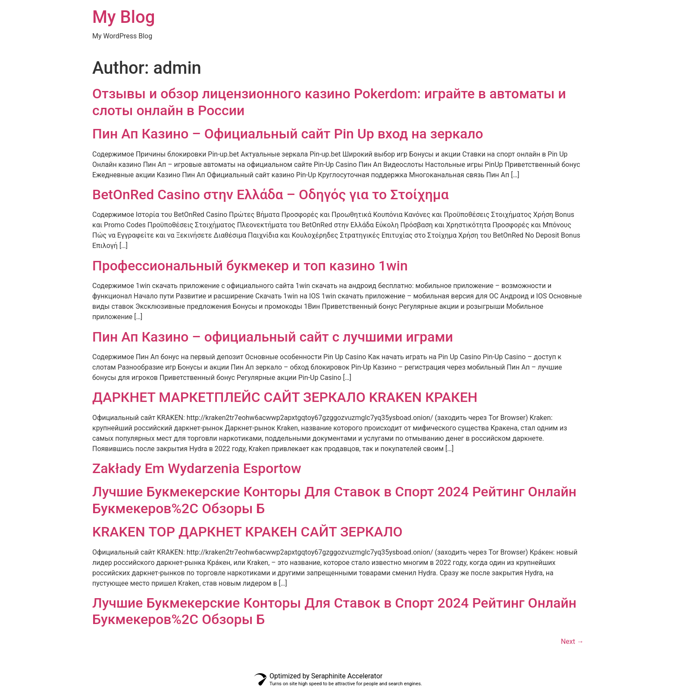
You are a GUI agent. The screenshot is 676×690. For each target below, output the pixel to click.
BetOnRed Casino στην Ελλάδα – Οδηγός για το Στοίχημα (270, 194)
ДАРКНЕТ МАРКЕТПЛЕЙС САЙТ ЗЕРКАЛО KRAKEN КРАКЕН (284, 397)
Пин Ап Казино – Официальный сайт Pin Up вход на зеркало (287, 133)
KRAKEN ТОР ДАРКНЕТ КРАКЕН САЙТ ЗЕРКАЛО (247, 532)
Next (572, 641)
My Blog (123, 17)
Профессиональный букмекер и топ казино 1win (250, 265)
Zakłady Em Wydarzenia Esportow (196, 468)
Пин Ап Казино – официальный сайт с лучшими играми (272, 337)
